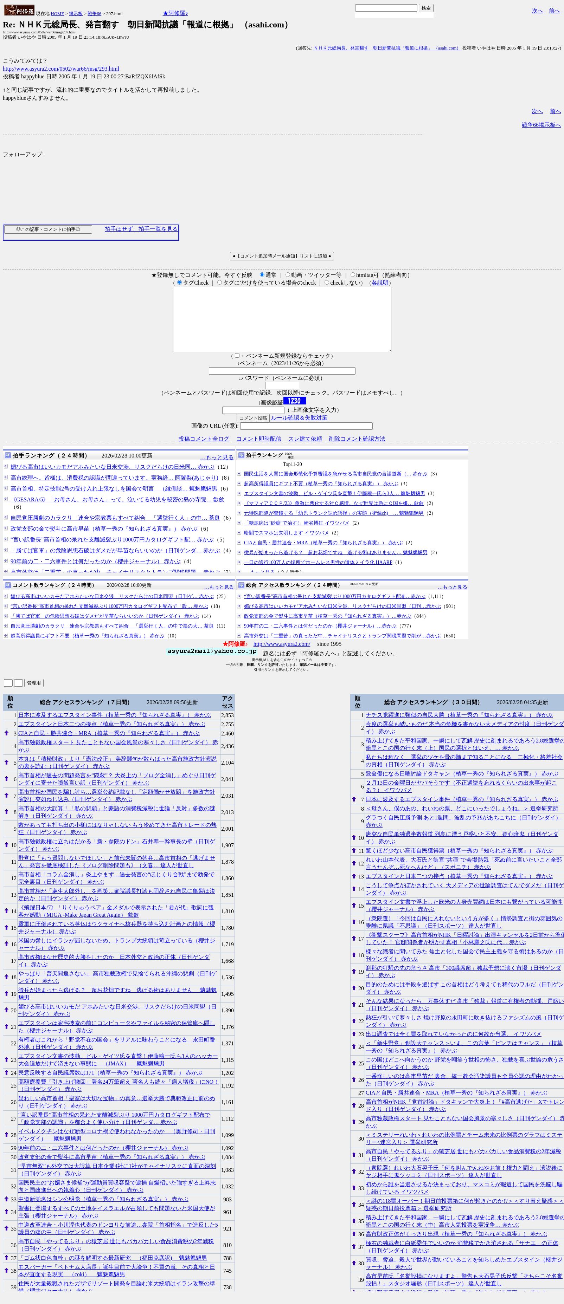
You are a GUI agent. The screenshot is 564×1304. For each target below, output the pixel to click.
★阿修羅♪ (175, 13)
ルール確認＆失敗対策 (299, 430)
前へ (554, 11)
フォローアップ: (23, 154)
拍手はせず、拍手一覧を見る (141, 229)
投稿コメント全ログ (204, 451)
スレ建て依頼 (305, 451)
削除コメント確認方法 (357, 451)
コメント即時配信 (258, 451)
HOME (57, 13)
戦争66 (94, 13)
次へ (537, 11)
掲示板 (76, 13)
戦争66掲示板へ (541, 125)
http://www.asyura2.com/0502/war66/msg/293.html (61, 69)
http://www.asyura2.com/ (282, 657)
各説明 (380, 283)
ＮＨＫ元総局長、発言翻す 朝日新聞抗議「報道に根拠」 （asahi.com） (387, 48)
